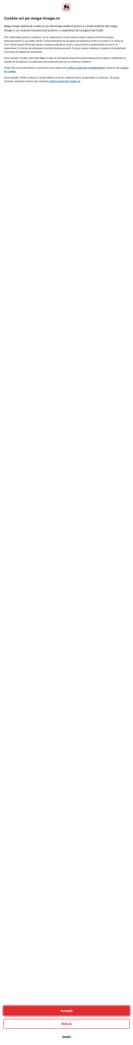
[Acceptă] (66, 1011)
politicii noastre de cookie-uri (64, 81)
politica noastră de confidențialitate (86, 67)
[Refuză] (66, 1024)
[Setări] (66, 1037)
